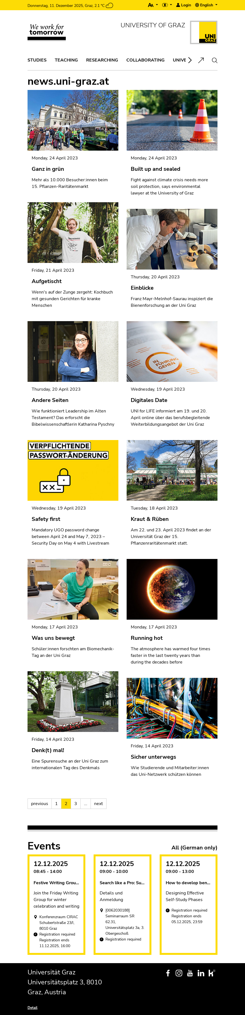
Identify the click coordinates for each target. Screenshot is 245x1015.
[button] (153, 5)
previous (39, 804)
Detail (32, 1007)
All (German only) (194, 847)
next (98, 804)
